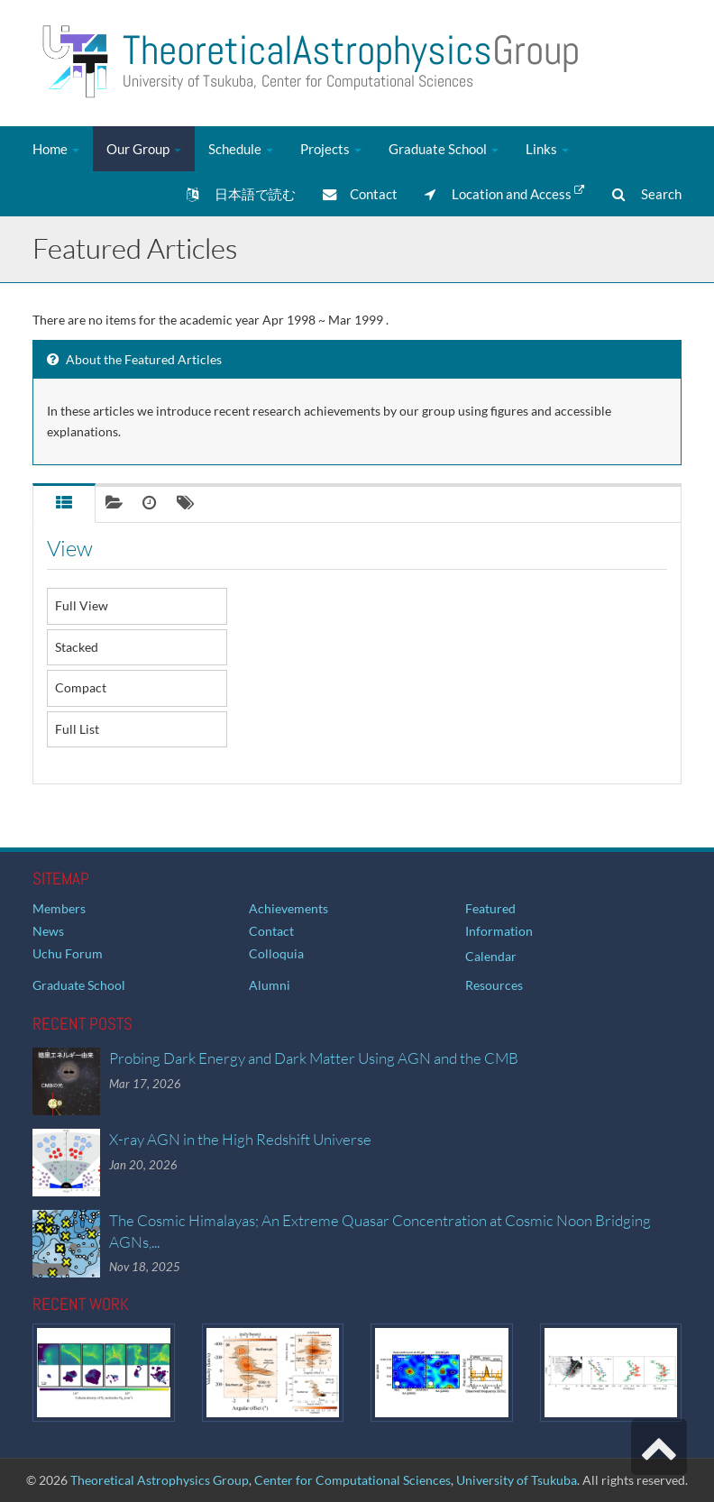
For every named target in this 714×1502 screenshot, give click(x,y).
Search (647, 194)
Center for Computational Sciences (352, 1480)
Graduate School (444, 149)
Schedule (240, 149)
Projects (331, 149)
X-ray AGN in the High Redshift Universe (240, 1139)
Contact (360, 194)
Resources (494, 985)
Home (55, 149)
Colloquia (276, 953)
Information (499, 931)
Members (59, 908)
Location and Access (505, 193)
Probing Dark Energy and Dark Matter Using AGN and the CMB (313, 1058)
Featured (490, 908)
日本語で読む (241, 194)
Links (547, 149)
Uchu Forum (67, 953)
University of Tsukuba (516, 1480)
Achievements (288, 908)
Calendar (491, 956)
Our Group (143, 149)
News (48, 931)
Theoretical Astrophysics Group (159, 1480)
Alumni (269, 985)
